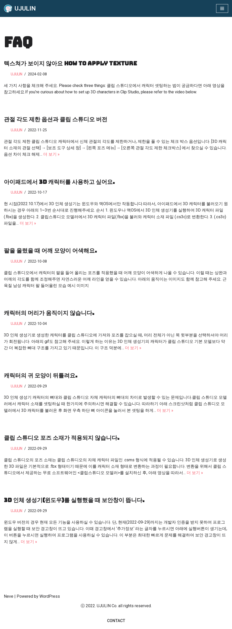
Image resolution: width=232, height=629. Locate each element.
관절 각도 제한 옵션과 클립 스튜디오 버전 (55, 119)
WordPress (49, 599)
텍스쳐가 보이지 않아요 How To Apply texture (70, 63)
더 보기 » (51, 154)
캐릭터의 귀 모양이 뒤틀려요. (40, 377)
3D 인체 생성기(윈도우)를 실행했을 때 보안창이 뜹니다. (74, 502)
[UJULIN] (20, 8)
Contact (116, 623)
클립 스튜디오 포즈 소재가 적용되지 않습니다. (61, 440)
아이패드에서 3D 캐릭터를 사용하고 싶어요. (59, 182)
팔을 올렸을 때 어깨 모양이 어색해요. (50, 251)
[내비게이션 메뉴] (222, 8)
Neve (8, 599)
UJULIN (17, 74)
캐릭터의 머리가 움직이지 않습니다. (49, 314)
